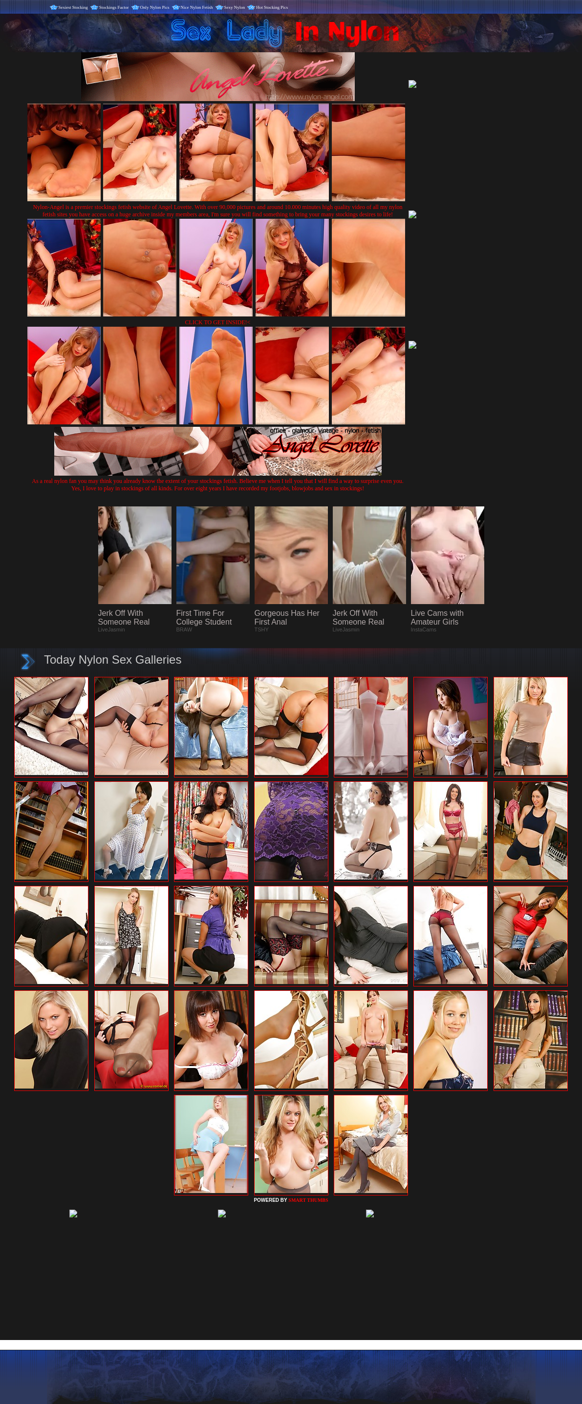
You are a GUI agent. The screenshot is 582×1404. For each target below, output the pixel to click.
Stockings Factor (114, 7)
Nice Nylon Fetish (197, 7)
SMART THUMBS (308, 1200)
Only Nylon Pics (155, 7)
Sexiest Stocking (73, 7)
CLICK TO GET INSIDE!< (218, 322)
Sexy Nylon (234, 7)
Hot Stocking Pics (272, 7)
